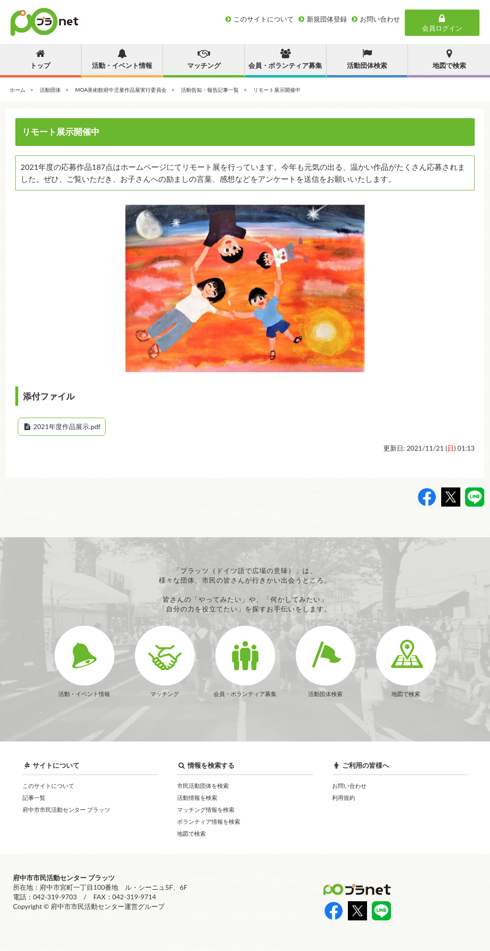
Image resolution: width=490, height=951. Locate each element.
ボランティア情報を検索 (208, 821)
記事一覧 (33, 797)
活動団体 (50, 90)
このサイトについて (48, 785)
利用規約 (343, 797)
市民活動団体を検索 (203, 785)
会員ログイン (442, 23)
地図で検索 (191, 833)
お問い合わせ (349, 785)
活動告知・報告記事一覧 (210, 90)
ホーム (17, 90)
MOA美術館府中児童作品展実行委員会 (121, 90)
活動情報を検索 (197, 797)
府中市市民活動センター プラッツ (66, 809)
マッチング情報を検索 (205, 809)
